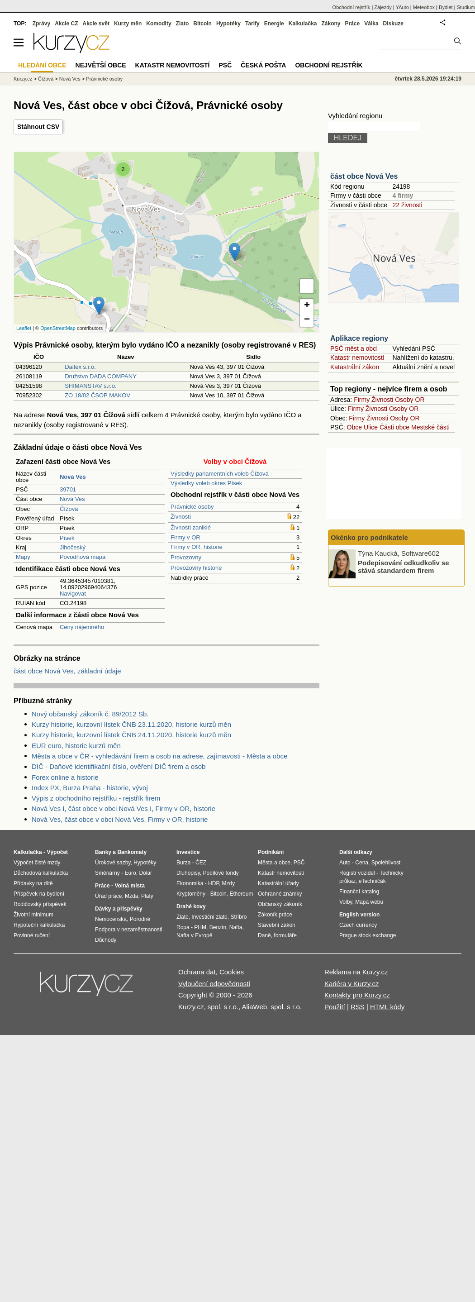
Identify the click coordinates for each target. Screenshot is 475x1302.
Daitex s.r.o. (80, 366)
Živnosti (181, 516)
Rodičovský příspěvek (40, 904)
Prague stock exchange (367, 935)
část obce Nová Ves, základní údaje (67, 671)
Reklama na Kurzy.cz (356, 972)
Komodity (158, 23)
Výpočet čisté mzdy (37, 862)
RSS (358, 1007)
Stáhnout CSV (38, 126)
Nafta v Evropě (194, 935)
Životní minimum (33, 914)
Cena (361, 862)
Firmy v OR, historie (197, 547)
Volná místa (129, 885)
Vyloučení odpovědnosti (214, 983)
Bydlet (446, 7)
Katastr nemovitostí (357, 357)
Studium (466, 7)
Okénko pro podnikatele (369, 537)
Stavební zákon (276, 925)
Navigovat (73, 593)
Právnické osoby (192, 506)
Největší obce (101, 65)
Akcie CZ (66, 23)
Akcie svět (96, 23)
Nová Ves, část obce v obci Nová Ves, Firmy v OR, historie (120, 819)
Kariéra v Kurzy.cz (351, 983)
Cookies (231, 972)
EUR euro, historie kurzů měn (76, 745)
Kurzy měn (128, 23)
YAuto (402, 7)
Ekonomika (189, 883)
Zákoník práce (275, 914)
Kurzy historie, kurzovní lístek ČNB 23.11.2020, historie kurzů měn (131, 724)
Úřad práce (108, 896)
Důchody (105, 940)
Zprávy (41, 23)
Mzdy (228, 883)
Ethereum (241, 894)
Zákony (330, 23)
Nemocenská (111, 919)
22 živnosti (407, 205)
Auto (345, 862)
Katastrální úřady (278, 883)
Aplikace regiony (359, 338)
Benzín (217, 927)
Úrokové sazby (112, 862)
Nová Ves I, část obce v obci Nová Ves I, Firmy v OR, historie (123, 808)
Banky (103, 852)
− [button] (307, 320)
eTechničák (372, 881)
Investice (188, 852)
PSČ (225, 65)
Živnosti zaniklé (191, 527)
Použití (334, 1007)
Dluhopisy (188, 873)
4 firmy (402, 195)
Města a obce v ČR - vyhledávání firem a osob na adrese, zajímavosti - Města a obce (159, 756)
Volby (345, 902)
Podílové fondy (220, 873)
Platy (147, 896)
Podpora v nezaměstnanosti (128, 929)
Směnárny (107, 873)
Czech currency (358, 925)
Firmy (362, 399)
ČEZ (200, 862)
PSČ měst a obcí (354, 348)
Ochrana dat (197, 972)
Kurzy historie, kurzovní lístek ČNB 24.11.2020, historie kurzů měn (131, 735)
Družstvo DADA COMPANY (101, 376)
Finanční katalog (359, 891)
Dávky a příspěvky (118, 909)
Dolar (145, 873)
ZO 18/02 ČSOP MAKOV (97, 395)
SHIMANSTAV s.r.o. (90, 385)
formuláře (285, 935)
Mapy (23, 556)
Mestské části (430, 427)
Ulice (371, 427)
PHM (200, 927)
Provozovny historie (196, 567)
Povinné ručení (32, 935)
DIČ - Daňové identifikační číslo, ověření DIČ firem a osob (118, 766)
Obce (354, 427)
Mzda (131, 896)
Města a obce (274, 862)
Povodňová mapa (82, 556)
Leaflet (23, 328)
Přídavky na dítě (33, 883)
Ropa (183, 927)
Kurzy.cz (23, 78)
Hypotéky (228, 23)
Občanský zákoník (280, 904)
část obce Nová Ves (364, 176)
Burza (183, 862)
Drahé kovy (191, 906)
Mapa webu (369, 902)
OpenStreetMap (58, 328)
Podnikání (271, 852)
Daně (264, 935)
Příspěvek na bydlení (39, 894)
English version (359, 914)
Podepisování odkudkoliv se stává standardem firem (403, 566)
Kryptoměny (190, 894)
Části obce (394, 427)
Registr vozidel (357, 873)
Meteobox (424, 7)
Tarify (252, 23)
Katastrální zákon (354, 367)
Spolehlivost (386, 862)
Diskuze (393, 23)
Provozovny (186, 557)
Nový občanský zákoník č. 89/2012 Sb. (90, 714)
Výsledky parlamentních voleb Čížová (220, 473)
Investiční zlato (209, 917)
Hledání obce (42, 65)
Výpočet (57, 852)
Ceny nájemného (82, 627)
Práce (352, 23)
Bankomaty (132, 852)
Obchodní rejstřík (351, 7)
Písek (67, 537)
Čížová (69, 509)
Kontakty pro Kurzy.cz (357, 995)
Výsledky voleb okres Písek (206, 483)
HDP (213, 883)
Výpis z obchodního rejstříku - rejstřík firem (96, 798)
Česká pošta (263, 65)
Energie (274, 23)
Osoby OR (409, 399)
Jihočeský (73, 547)
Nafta (235, 927)
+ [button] (307, 306)
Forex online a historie (65, 777)
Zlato (182, 23)
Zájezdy (383, 7)
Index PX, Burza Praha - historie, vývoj (90, 788)
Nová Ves (72, 499)
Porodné (140, 919)
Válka (371, 23)
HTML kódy (387, 1007)
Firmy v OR (185, 537)
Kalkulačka (303, 23)
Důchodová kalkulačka (41, 873)
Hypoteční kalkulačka (39, 925)
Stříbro (238, 917)
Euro (130, 873)
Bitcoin (202, 23)
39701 (68, 489)
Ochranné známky (280, 894)
